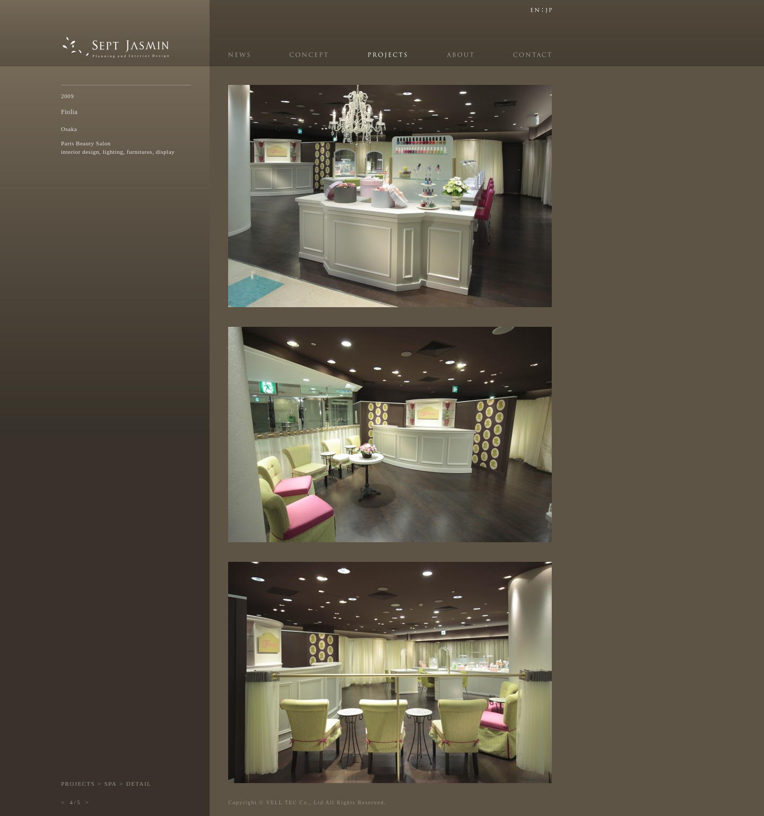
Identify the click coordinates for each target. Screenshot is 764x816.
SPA (111, 783)
